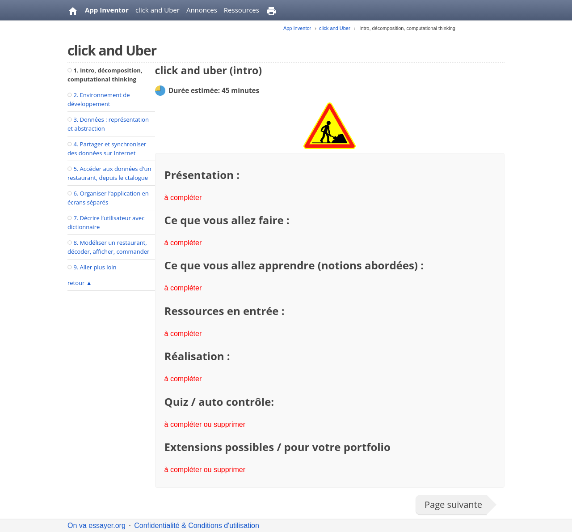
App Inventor (107, 9)
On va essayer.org (96, 525)
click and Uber (157, 9)
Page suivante (453, 504)
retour (79, 283)
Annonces (201, 9)
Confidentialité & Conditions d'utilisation (196, 525)
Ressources (241, 9)
